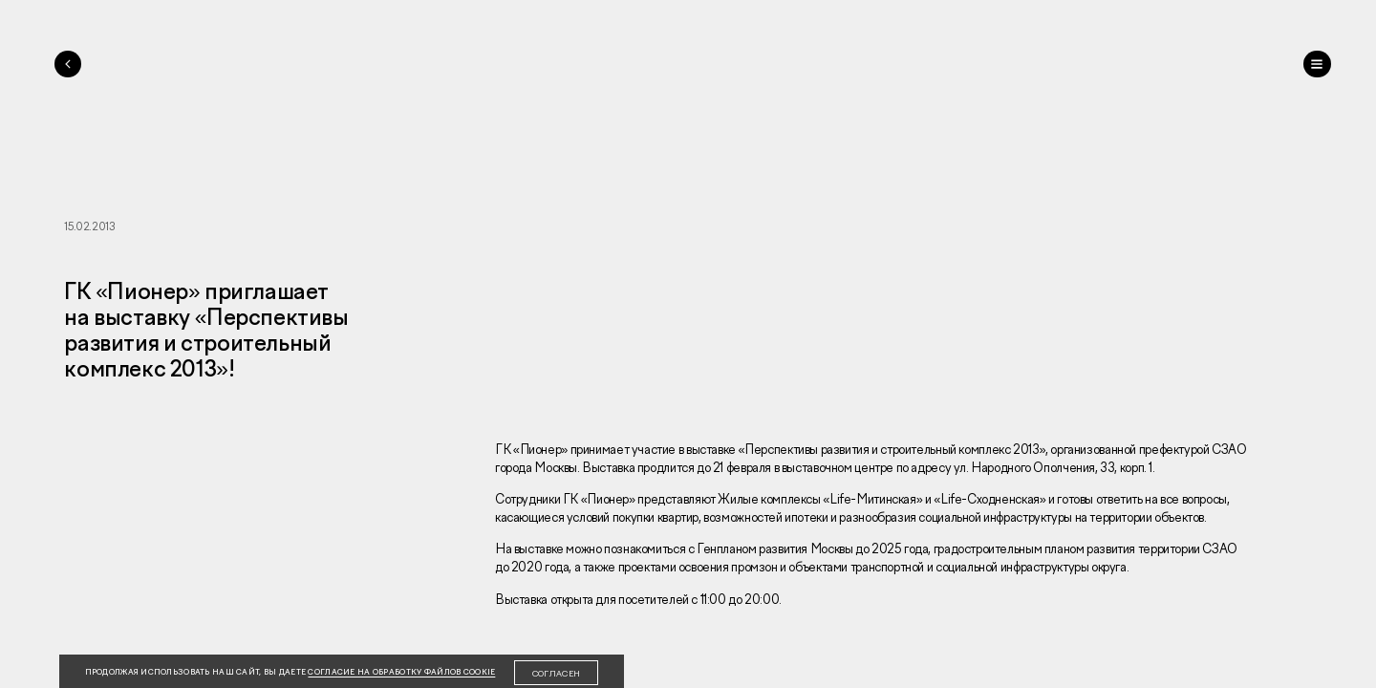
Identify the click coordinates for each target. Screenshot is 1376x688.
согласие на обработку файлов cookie (401, 672)
